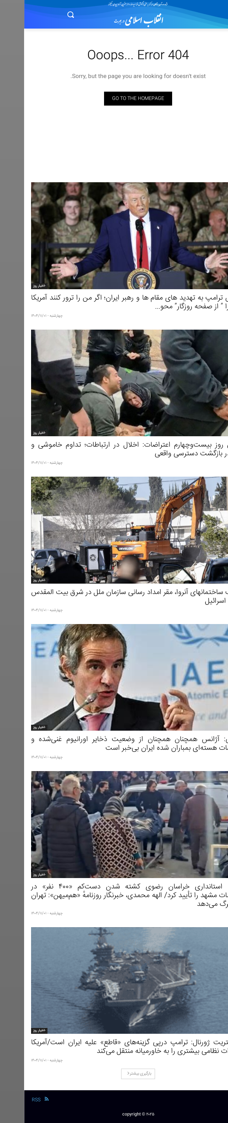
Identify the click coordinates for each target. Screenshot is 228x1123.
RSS (12, 1100)
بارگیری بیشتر (115, 1073)
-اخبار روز (15, 286)
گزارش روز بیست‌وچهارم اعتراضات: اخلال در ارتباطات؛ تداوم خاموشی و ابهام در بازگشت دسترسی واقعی (114, 449)
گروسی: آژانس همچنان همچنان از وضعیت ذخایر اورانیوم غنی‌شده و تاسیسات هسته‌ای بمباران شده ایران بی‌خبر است (114, 744)
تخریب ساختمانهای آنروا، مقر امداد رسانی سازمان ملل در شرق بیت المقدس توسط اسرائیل (114, 597)
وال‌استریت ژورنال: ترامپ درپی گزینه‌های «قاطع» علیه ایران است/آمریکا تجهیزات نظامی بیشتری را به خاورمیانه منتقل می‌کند (114, 1047)
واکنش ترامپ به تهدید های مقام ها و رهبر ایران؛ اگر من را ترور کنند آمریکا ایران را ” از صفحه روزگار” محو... (114, 302)
